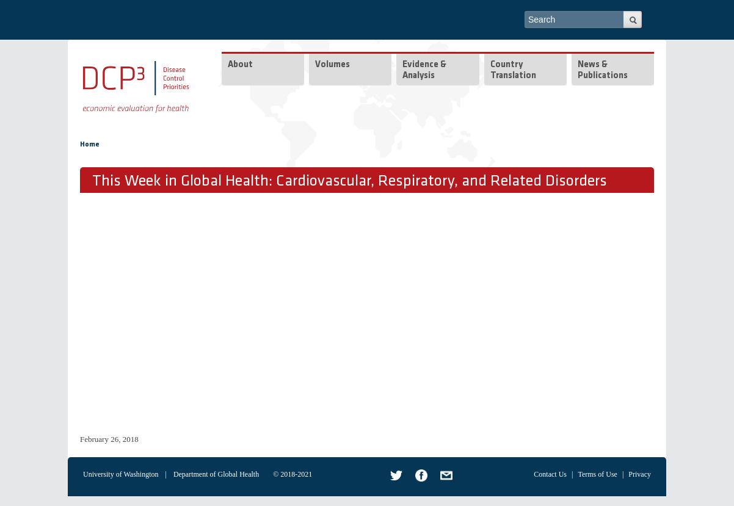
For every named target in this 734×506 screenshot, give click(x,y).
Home (90, 144)
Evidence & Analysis (424, 70)
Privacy (639, 474)
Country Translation (513, 70)
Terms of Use (597, 474)
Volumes (332, 65)
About (240, 65)
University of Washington (120, 474)
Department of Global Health (216, 474)
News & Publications (603, 70)
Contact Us (550, 474)
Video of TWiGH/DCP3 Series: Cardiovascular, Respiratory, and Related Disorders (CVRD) (275, 312)
